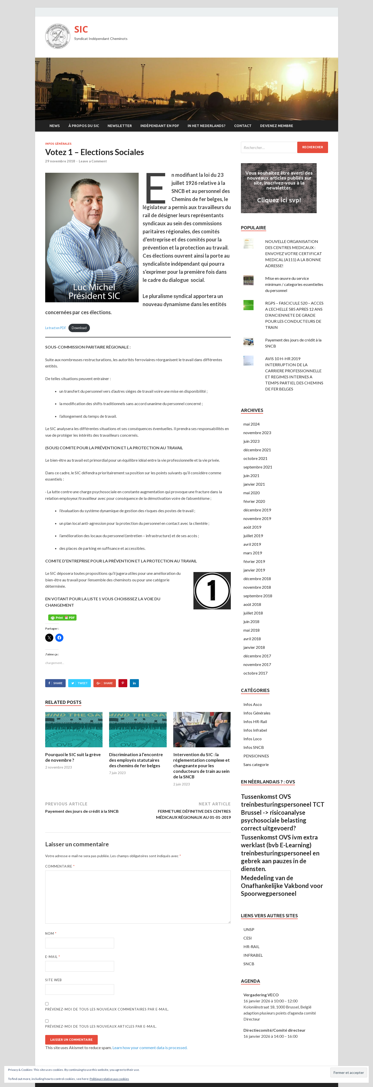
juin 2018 (251, 621)
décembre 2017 (257, 655)
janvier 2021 (254, 484)
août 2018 (252, 604)
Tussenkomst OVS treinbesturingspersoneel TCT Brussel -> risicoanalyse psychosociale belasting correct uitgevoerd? (283, 812)
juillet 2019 (253, 535)
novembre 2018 (257, 587)
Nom (51, 933)
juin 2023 (251, 441)
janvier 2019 (254, 569)
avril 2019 (252, 544)
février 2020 (254, 501)
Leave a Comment (93, 161)
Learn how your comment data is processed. (149, 1047)
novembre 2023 (257, 432)
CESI (247, 937)
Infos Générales (58, 143)
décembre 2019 (257, 509)
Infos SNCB (253, 747)
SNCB (248, 963)
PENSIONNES (256, 755)
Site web (53, 980)
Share (58, 683)
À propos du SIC (83, 126)
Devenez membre (276, 126)
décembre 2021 (257, 449)
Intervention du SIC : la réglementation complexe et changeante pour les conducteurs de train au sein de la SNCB (201, 765)
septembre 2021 (257, 466)
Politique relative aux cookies (109, 1079)
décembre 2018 (257, 578)
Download (79, 328)
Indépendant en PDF (159, 126)
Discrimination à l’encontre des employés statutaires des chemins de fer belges (136, 760)
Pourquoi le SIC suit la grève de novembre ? (73, 757)
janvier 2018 (254, 647)
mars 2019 (252, 552)
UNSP (248, 929)
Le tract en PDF (55, 328)
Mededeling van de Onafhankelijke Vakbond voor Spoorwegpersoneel (282, 885)
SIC (81, 29)
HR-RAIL (251, 946)
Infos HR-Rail (255, 721)
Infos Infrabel (255, 730)
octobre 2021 (255, 458)
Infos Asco (252, 704)
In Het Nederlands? (207, 126)
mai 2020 (251, 492)
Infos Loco (252, 738)
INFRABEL (253, 955)
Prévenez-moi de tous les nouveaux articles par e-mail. (101, 1026)
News (54, 126)
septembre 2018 (257, 595)
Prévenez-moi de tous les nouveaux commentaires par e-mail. (107, 1009)
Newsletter (120, 126)
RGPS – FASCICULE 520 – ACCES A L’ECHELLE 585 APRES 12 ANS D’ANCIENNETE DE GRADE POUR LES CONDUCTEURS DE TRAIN (294, 315)
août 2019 (252, 527)
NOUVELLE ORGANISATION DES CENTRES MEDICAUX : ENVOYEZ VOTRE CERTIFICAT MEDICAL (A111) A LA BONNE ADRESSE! (293, 253)
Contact (243, 126)
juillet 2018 (253, 612)
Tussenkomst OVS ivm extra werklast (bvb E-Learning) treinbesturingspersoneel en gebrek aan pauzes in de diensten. (280, 852)
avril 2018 (252, 638)
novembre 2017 (257, 664)
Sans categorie (256, 764)
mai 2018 (251, 630)
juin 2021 (251, 475)
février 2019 (254, 561)
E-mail (52, 957)
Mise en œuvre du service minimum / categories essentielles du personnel (294, 284)
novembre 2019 (257, 518)
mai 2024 (251, 424)
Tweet (83, 683)
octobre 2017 (255, 673)
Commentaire (60, 866)
